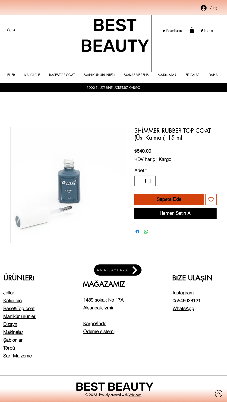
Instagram (183, 293)
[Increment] (151, 181)
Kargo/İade (94, 323)
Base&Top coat (19, 308)
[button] (191, 30)
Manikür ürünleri (19, 316)
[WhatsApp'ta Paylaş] (146, 232)
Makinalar (13, 332)
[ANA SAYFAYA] (118, 270)
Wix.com (135, 394)
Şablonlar (12, 340)
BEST (91, 387)
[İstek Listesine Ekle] (211, 199)
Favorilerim (174, 30)
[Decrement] (139, 181)
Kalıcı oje (12, 300)
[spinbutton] (145, 181)
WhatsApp (183, 308)
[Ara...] (37, 30)
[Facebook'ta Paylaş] (137, 232)
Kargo (165, 159)
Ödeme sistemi (98, 331)
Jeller (8, 293)
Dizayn (10, 324)
